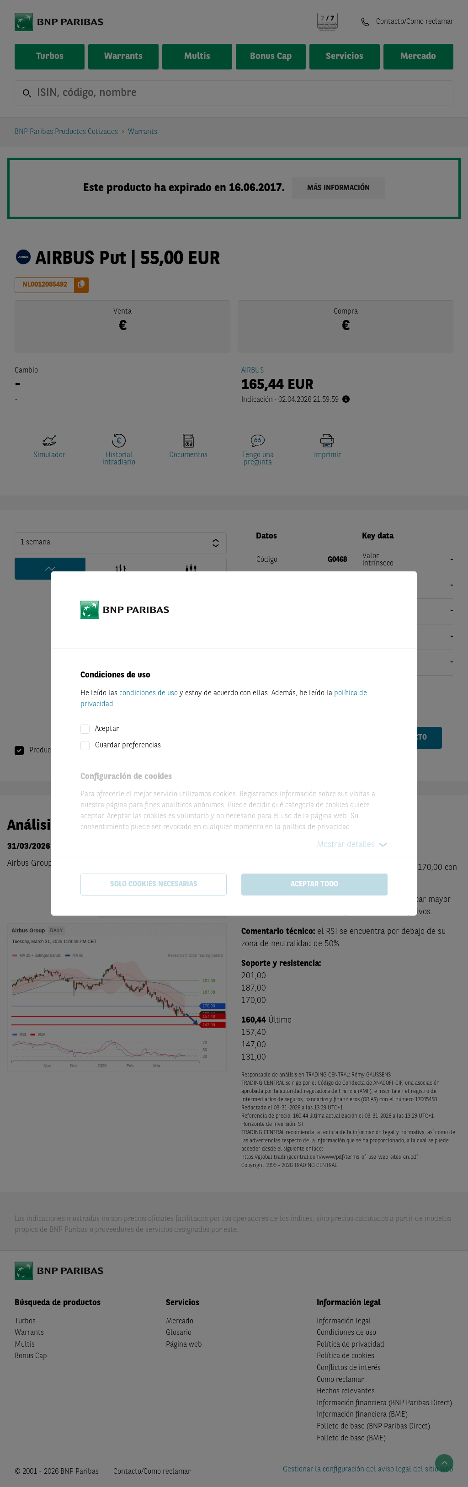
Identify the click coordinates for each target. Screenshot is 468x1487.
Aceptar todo (314, 884)
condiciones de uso (148, 693)
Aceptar (107, 729)
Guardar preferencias (128, 745)
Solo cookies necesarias (153, 884)
